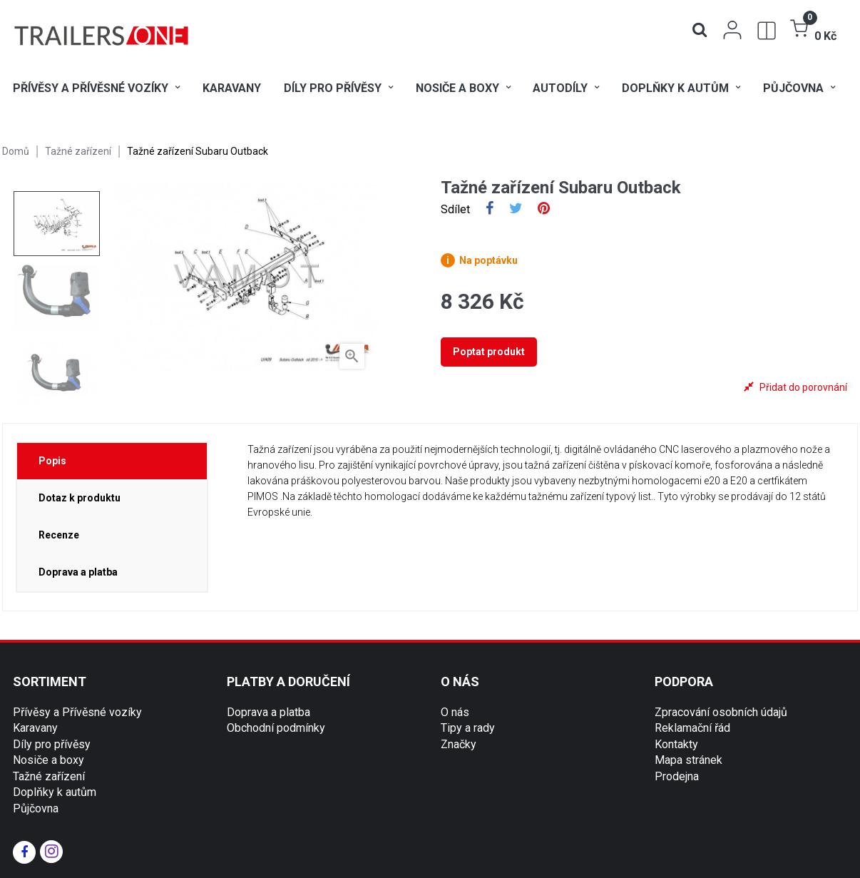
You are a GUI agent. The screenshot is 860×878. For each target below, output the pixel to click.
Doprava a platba (268, 712)
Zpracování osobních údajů (721, 712)
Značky (458, 744)
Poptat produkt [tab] (489, 351)
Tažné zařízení (49, 776)
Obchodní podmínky (276, 728)
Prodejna (677, 776)
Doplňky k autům (54, 792)
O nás (455, 712)
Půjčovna (35, 808)
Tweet (516, 210)
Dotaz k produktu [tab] (80, 498)
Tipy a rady (468, 728)
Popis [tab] (52, 460)
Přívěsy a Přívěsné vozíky (77, 712)
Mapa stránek (688, 760)
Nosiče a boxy (48, 760)
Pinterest (544, 210)
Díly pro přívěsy (52, 744)
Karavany (35, 728)
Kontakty (676, 744)
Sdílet (489, 210)
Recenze (59, 535)
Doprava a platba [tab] (78, 572)
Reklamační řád (692, 728)
